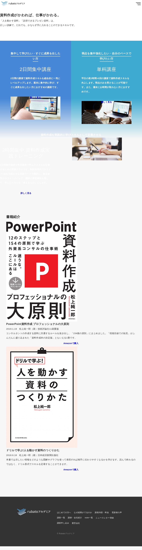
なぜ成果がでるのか (83, 516)
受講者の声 (117, 516)
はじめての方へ (64, 516)
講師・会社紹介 (75, 521)
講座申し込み (63, 527)
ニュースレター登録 (105, 521)
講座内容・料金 (102, 516)
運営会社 (76, 527)
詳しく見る (35, 98)
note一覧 (89, 521)
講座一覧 (61, 521)
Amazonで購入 (71, 346)
